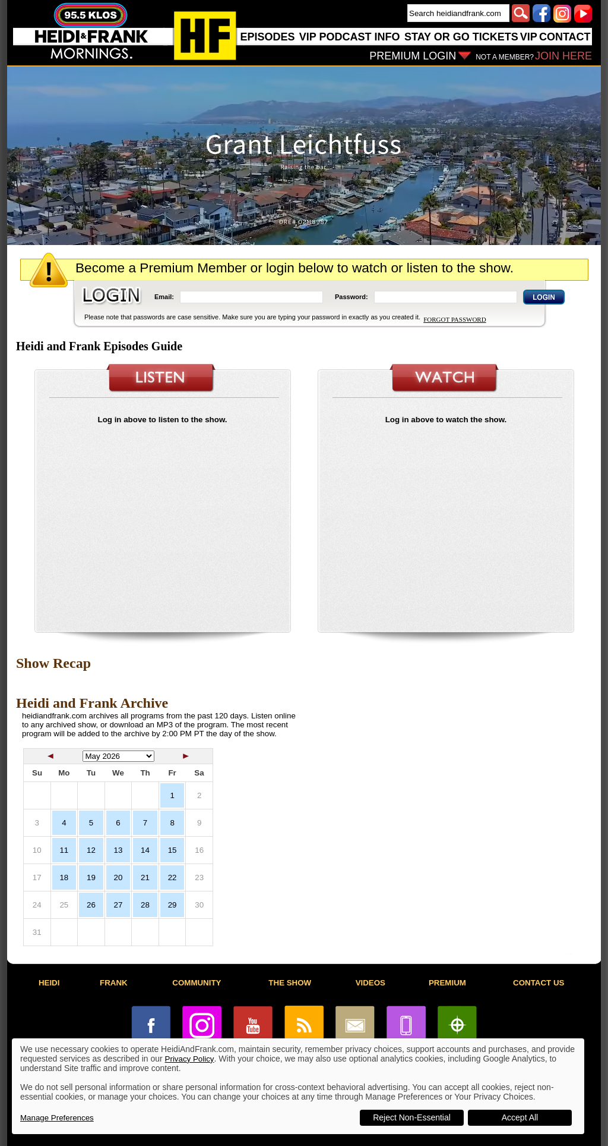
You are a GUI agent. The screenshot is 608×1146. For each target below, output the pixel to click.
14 (145, 850)
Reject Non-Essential (412, 1117)
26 (91, 904)
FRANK (114, 982)
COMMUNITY (196, 982)
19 (91, 877)
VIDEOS (370, 982)
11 (63, 850)
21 (145, 877)
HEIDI (49, 982)
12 (91, 850)
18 (63, 877)
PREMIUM (447, 982)
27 (118, 904)
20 (118, 877)
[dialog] (298, 1086)
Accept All (520, 1117)
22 (172, 877)
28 (145, 904)
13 (118, 850)
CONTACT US (538, 982)
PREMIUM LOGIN (412, 56)
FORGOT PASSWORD (454, 319)
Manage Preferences (57, 1117)
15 (172, 850)
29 (172, 904)
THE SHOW (289, 982)
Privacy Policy (189, 1058)
